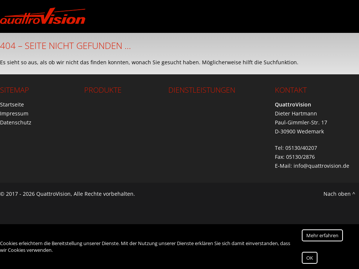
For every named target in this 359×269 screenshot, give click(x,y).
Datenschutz (15, 122)
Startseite (12, 104)
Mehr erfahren (322, 235)
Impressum (14, 113)
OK (309, 257)
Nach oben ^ (339, 193)
